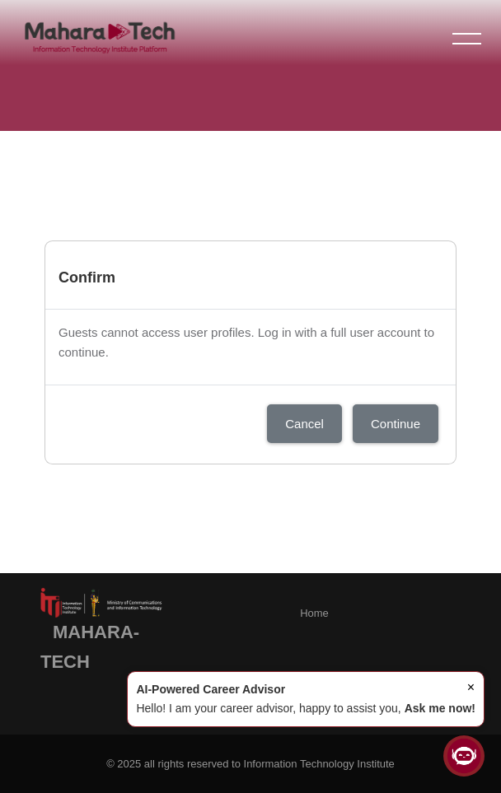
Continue (395, 424)
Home (314, 613)
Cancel (304, 424)
